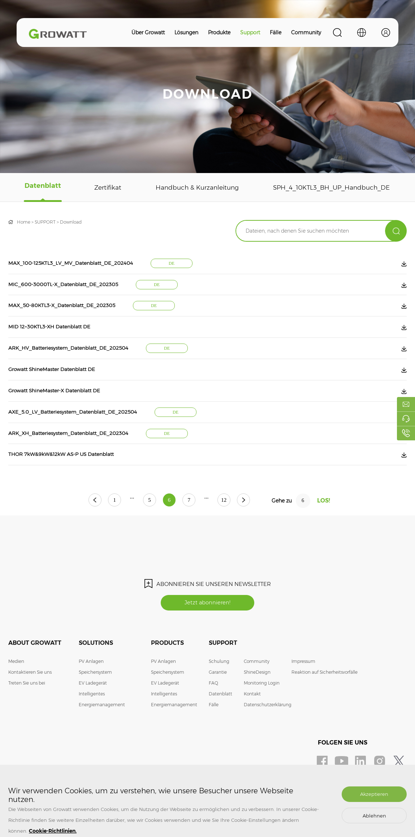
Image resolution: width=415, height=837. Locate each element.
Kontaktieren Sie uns (30, 692)
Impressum (303, 681)
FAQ (213, 703)
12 (236, 520)
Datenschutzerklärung (267, 724)
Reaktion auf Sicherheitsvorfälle (324, 692)
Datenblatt (41, 187)
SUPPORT (45, 222)
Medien (16, 681)
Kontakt (252, 713)
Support (250, 32)
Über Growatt (148, 32)
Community (306, 32)
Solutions (96, 662)
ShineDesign (257, 692)
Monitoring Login (262, 703)
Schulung (219, 681)
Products (167, 662)
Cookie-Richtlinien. (53, 831)
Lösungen (186, 32)
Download (71, 222)
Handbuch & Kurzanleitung (193, 187)
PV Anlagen (91, 681)
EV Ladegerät (93, 703)
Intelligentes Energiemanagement (102, 719)
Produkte (219, 32)
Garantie (218, 692)
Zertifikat (105, 187)
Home (23, 222)
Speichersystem (95, 692)
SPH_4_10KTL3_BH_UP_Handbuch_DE (329, 187)
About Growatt (34, 662)
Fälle (275, 32)
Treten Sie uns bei (26, 703)
